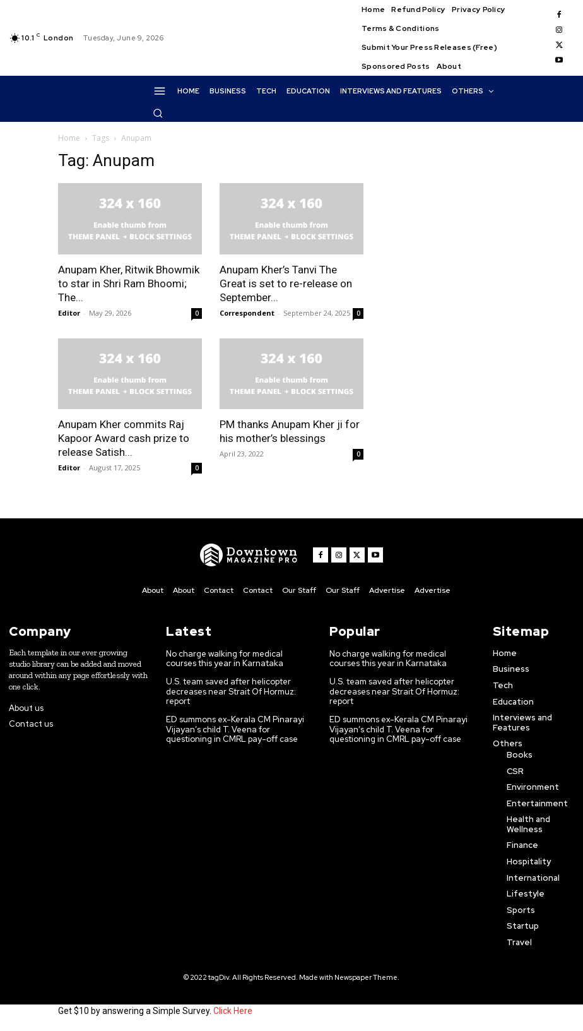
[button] (158, 113)
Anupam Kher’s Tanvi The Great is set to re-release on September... (286, 283)
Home (69, 138)
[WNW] (249, 555)
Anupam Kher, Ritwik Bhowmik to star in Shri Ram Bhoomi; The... (128, 283)
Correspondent (247, 313)
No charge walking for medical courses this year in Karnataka (225, 658)
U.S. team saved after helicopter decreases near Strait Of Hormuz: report (232, 691)
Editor (69, 313)
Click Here (232, 1011)
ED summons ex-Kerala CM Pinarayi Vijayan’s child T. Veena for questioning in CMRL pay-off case (235, 729)
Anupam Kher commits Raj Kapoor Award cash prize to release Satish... (123, 438)
